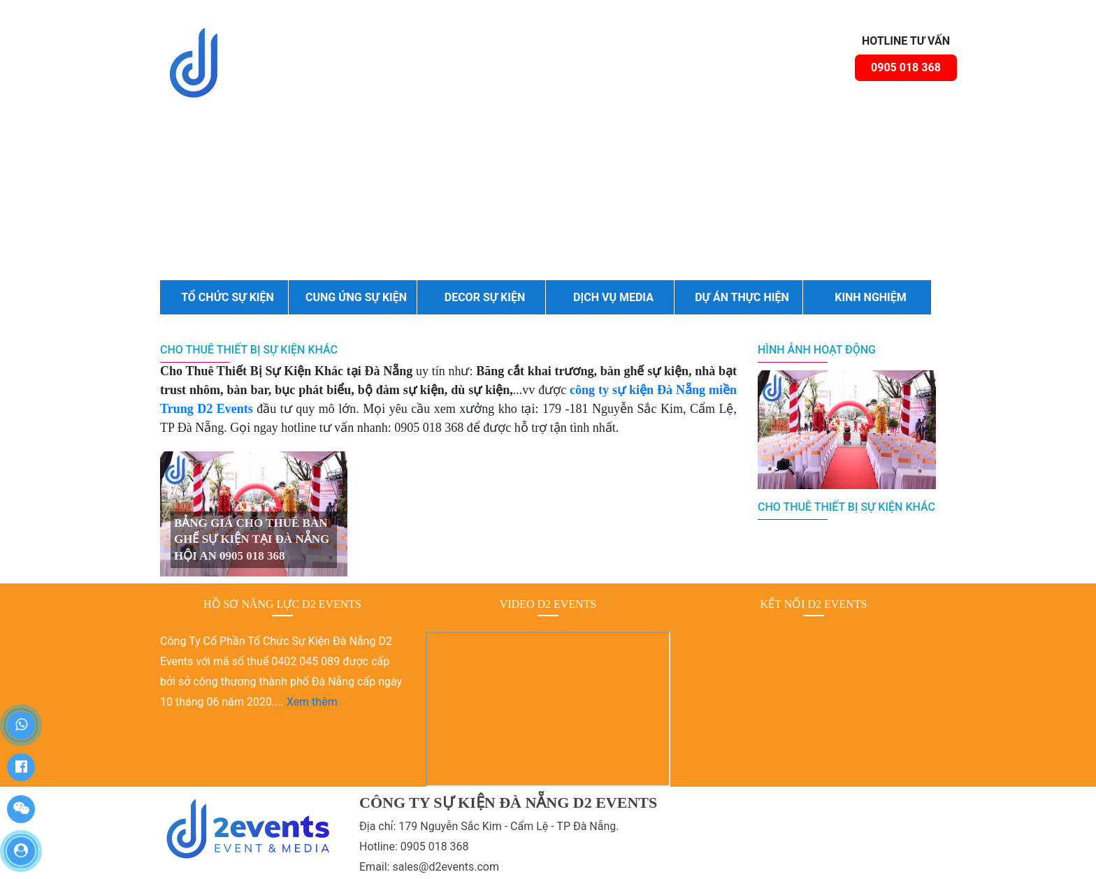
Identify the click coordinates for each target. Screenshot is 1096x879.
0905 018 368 (906, 67)
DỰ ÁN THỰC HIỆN (742, 297)
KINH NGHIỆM (871, 297)
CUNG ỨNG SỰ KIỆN (356, 297)
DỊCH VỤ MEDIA (613, 297)
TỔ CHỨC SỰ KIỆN (227, 297)
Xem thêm (312, 702)
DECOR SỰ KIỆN (485, 297)
